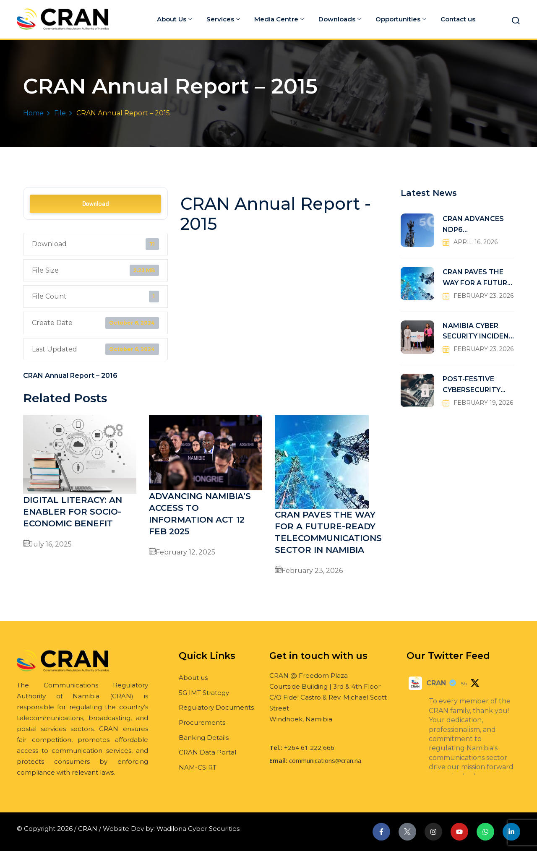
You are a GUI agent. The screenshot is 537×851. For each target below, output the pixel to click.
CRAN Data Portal (207, 752)
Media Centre (279, 19)
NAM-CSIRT (197, 767)
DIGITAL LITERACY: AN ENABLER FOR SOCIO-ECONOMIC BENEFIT (72, 511)
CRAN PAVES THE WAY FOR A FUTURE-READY (478, 278)
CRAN (436, 683)
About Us (174, 19)
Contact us (458, 19)
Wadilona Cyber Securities (198, 829)
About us (193, 678)
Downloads (339, 19)
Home (33, 113)
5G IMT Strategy (204, 693)
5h (464, 683)
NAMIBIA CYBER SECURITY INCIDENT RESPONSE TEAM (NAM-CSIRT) (478, 332)
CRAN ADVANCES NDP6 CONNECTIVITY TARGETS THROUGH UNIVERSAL (478, 225)
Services (223, 19)
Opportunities (400, 19)
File (60, 113)
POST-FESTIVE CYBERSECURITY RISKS (472, 385)
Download (95, 203)
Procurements (202, 722)
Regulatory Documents (216, 707)
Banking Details (204, 738)
